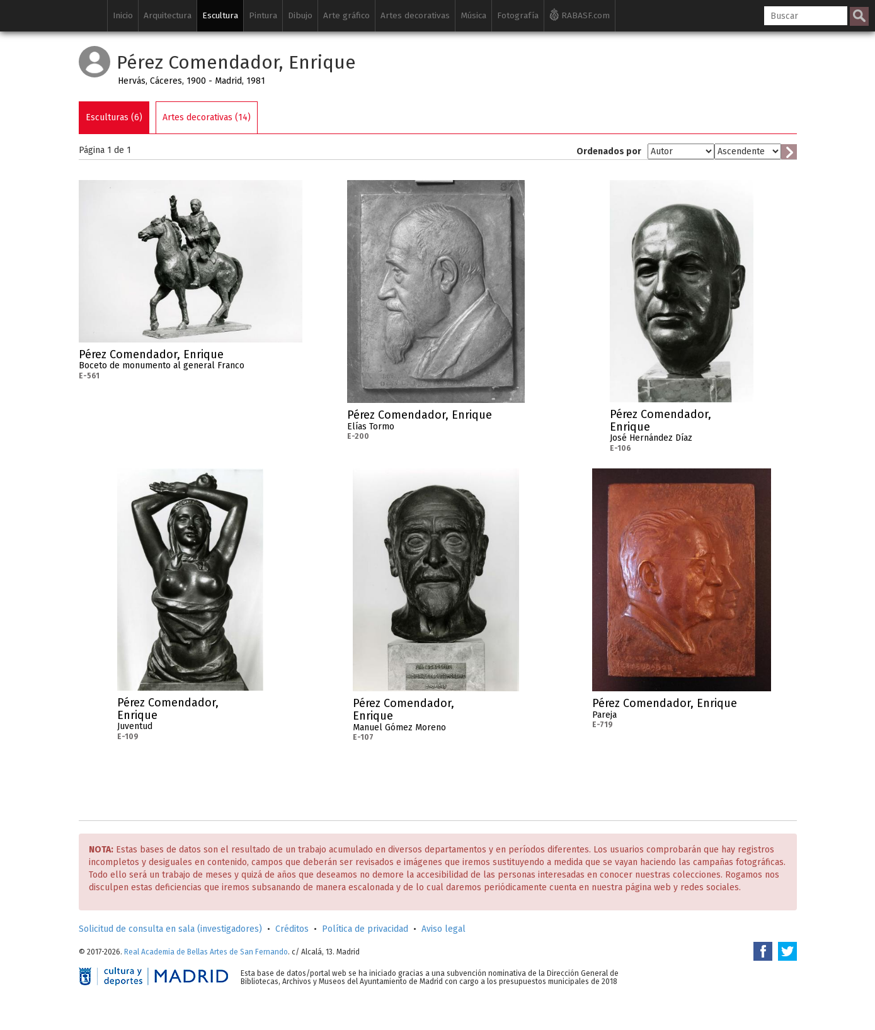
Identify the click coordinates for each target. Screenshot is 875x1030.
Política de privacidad (365, 929)
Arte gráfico (346, 15)
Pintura (263, 15)
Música (473, 15)
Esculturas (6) (114, 117)
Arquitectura (168, 15)
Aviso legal (443, 929)
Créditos (292, 929)
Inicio (123, 15)
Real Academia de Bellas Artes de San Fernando (206, 952)
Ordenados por (608, 151)
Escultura (220, 15)
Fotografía (518, 15)
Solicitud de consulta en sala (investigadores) (170, 929)
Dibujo (300, 15)
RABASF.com (579, 14)
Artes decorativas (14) (207, 117)
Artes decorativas (415, 15)
